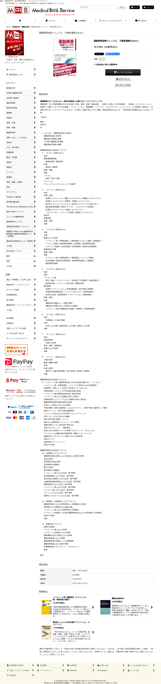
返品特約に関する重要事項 (105, 65)
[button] (123, 85)
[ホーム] (20, 21)
